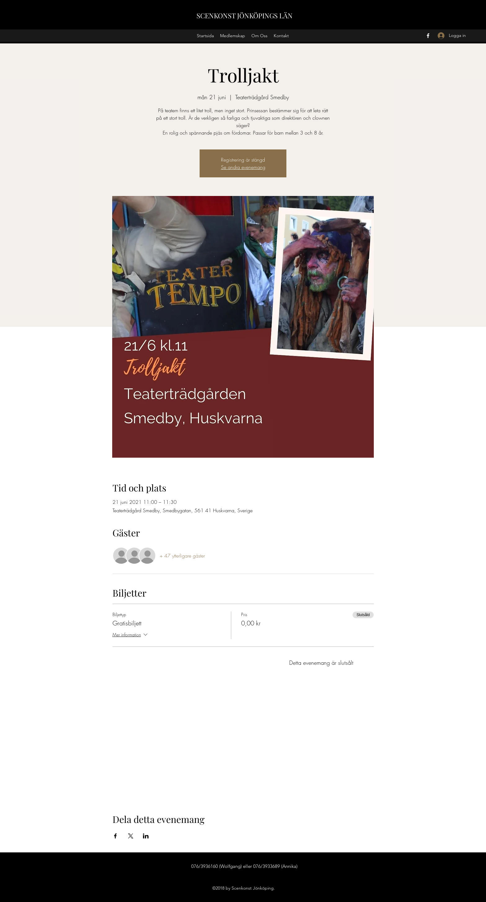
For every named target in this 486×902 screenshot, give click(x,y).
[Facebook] (428, 36)
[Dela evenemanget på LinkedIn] (146, 835)
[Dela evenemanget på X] (131, 835)
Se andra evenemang (243, 167)
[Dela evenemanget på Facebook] (115, 835)
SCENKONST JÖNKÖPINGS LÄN (245, 15)
